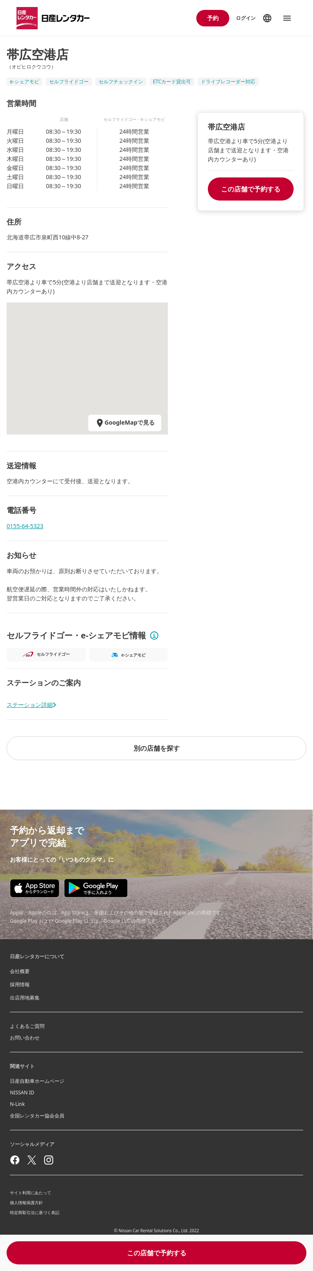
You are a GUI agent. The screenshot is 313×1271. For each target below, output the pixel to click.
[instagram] (49, 1160)
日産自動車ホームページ (37, 1080)
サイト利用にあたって (30, 1192)
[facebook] (15, 1160)
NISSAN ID (22, 1092)
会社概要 (20, 971)
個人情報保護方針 (26, 1202)
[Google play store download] (95, 888)
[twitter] (31, 1160)
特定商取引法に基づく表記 (34, 1212)
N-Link (17, 1104)
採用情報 (20, 984)
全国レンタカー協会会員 (37, 1115)
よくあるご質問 (27, 1026)
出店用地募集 (25, 997)
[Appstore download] (34, 888)
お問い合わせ (25, 1037)
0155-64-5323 (25, 526)
